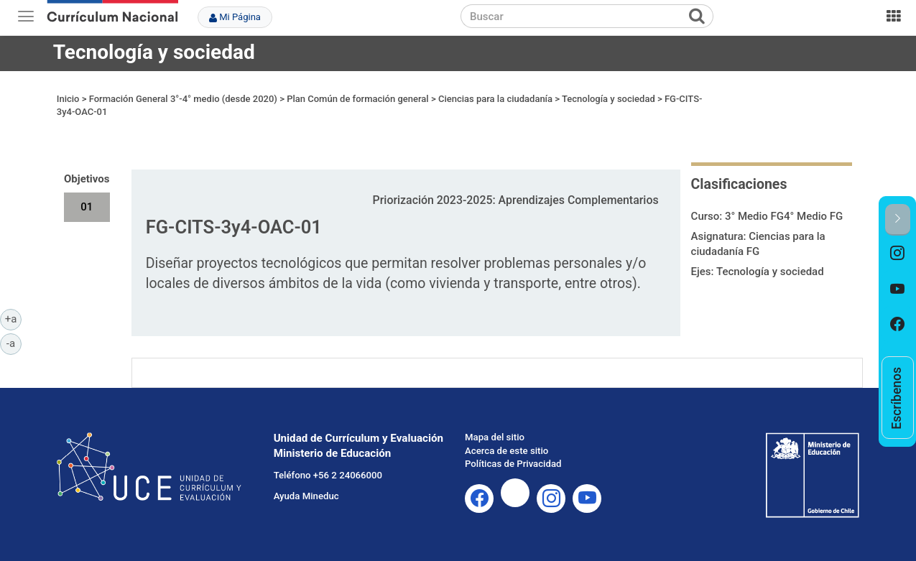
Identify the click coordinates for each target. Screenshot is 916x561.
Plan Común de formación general (358, 98)
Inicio (68, 98)
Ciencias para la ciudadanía (495, 98)
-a (14, 342)
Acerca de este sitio (506, 450)
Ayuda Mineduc (306, 496)
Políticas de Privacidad (513, 463)
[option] (898, 254)
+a (13, 318)
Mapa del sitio (494, 437)
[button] (897, 219)
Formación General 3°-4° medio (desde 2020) (183, 98)
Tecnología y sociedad (154, 52)
